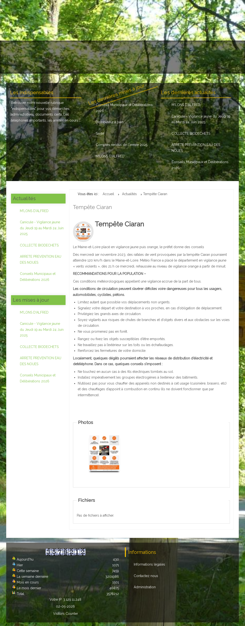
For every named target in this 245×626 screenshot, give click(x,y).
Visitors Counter (65, 613)
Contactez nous (146, 576)
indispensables (23, 109)
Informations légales (149, 564)
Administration (145, 587)
